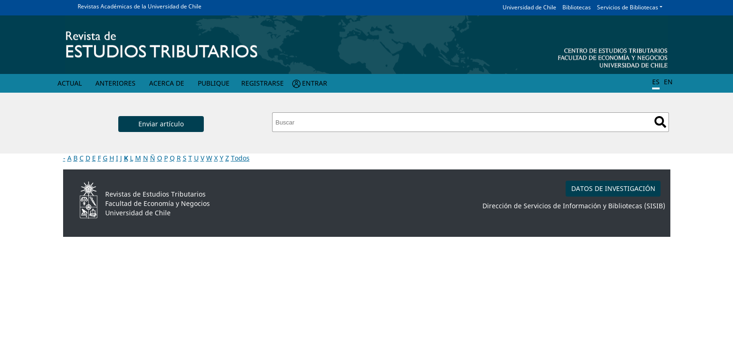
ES (656, 81)
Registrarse (262, 83)
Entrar (314, 83)
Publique (214, 83)
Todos (240, 158)
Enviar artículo (161, 123)
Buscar (660, 122)
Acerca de (166, 83)
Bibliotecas (576, 7)
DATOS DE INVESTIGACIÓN (613, 188)
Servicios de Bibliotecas (627, 7)
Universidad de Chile (529, 7)
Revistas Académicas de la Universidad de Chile (139, 6)
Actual (69, 83)
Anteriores (115, 83)
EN (668, 81)
